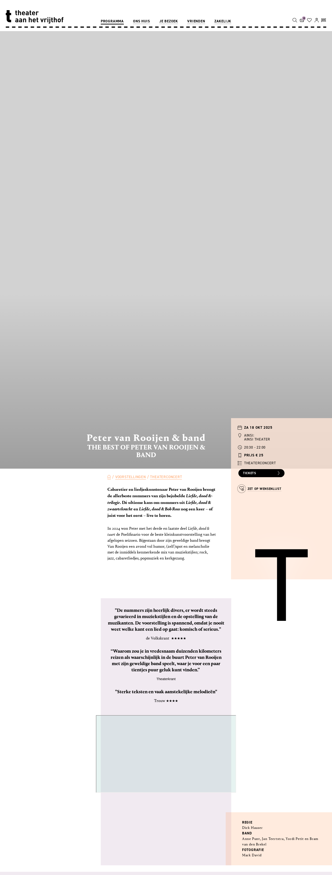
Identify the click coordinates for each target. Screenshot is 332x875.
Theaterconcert (166, 476)
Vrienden (196, 21)
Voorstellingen (130, 476)
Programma (112, 21)
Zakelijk (222, 21)
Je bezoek (168, 21)
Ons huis (141, 21)
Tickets (262, 473)
